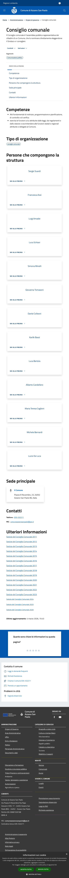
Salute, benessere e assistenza (16, 780)
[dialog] (34, 865)
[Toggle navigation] (4, 10)
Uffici (7, 737)
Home (5, 20)
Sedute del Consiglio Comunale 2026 (20, 609)
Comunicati (43, 769)
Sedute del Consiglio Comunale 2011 (21, 536)
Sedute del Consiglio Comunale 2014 (21, 551)
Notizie (41, 765)
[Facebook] (54, 717)
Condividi (11, 48)
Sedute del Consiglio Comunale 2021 (21, 584)
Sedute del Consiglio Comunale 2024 (20, 599)
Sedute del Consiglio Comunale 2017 (21, 565)
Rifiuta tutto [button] (43, 869)
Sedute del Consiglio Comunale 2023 (21, 594)
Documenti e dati (11, 752)
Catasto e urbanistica (46, 747)
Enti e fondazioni (11, 741)
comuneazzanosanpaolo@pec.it (22, 521)
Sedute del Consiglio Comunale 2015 (21, 556)
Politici (7, 745)
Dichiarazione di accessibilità (15, 850)
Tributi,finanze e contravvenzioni (17, 773)
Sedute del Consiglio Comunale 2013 (21, 546)
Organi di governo (32, 20)
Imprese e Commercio (47, 740)
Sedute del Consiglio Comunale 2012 (21, 541)
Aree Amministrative (13, 733)
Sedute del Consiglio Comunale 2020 (21, 580)
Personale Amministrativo (14, 749)
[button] (34, 874)
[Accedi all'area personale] (60, 3)
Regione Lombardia (10, 3)
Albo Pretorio (10, 838)
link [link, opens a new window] (55, 865)
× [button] (66, 854)
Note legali (9, 846)
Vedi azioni (23, 48)
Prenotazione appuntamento (49, 798)
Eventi (41, 787)
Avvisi (41, 773)
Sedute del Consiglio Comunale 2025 (20, 604)
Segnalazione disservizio (48, 802)
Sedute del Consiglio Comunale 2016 (21, 560)
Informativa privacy (12, 842)
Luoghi (41, 783)
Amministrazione (16, 20)
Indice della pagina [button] (16, 66)
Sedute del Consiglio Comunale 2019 (21, 575)
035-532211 (19, 517)
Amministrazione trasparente (16, 834)
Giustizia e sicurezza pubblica (16, 769)
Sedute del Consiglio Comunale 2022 (21, 589)
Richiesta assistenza (46, 810)
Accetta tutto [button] (26, 869)
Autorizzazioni (10, 784)
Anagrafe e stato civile (47, 729)
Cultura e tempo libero (47, 733)
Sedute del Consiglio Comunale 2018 (21, 570)
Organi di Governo (11, 729)
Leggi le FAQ (43, 806)
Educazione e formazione (14, 765)
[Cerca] (64, 10)
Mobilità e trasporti (46, 754)
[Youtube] (60, 717)
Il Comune (18, 490)
